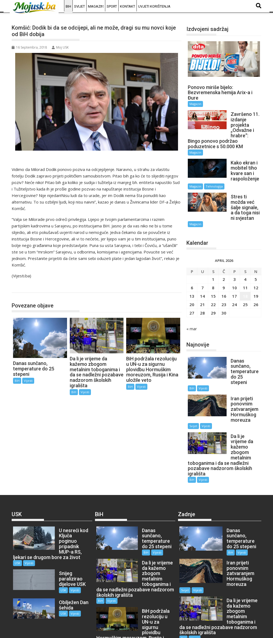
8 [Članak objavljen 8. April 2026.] (213, 275)
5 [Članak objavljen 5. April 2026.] (256, 266)
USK (17, 529)
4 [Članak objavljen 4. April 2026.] (245, 266)
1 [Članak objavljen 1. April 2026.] (213, 266)
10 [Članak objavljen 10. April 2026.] (234, 275)
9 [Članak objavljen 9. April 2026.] (224, 275)
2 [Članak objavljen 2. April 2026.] (224, 266)
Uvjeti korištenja (154, 6)
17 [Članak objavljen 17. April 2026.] (234, 283)
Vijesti (28, 381)
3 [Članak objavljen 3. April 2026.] (234, 266)
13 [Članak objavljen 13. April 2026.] (191, 283)
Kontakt (127, 6)
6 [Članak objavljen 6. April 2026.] (192, 275)
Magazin (96, 6)
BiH (68, 6)
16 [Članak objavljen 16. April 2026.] (223, 283)
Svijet (79, 6)
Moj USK (60, 47)
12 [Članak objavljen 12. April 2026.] (255, 275)
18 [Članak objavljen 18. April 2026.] (245, 283)
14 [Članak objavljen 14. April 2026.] (202, 283)
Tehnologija (214, 179)
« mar (191, 316)
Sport (112, 6)
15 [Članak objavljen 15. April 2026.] (213, 283)
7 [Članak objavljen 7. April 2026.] (202, 275)
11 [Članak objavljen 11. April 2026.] (245, 275)
